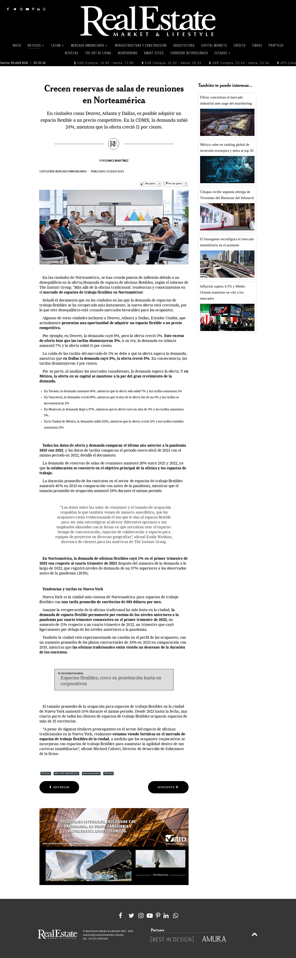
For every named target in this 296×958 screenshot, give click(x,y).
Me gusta (150, 183)
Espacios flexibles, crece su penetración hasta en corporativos (111, 681)
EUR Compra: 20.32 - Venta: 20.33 (171, 63)
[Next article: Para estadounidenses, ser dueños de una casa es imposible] (168, 787)
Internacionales (91, 773)
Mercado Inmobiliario (66, 773)
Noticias (45, 773)
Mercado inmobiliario (71, 171)
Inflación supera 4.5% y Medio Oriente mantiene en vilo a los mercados (222, 292)
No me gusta (175, 183)
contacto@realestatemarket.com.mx (103, 935)
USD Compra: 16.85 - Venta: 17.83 (104, 63)
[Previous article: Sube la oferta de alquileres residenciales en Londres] (59, 787)
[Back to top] (254, 935)
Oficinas (108, 773)
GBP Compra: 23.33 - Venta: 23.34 (239, 63)
